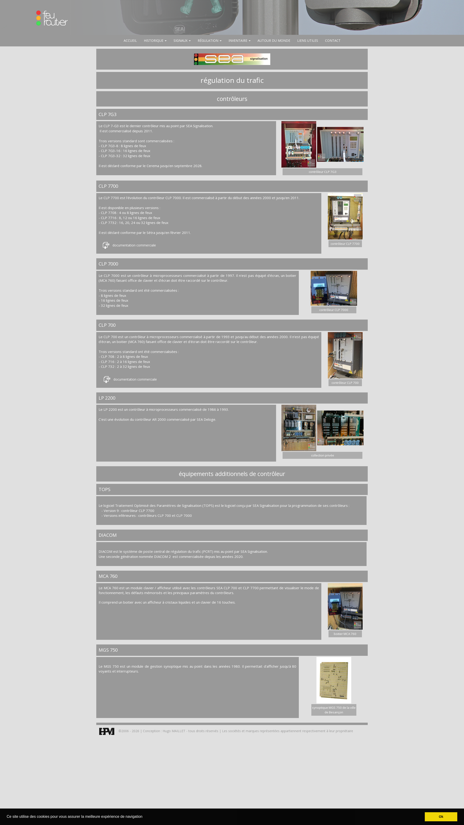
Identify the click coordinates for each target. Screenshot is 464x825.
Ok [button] (441, 817)
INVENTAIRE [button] (240, 40)
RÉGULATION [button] (210, 40)
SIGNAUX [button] (182, 40)
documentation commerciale (134, 245)
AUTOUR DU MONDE (274, 40)
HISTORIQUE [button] (155, 40)
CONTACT (333, 40)
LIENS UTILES (307, 40)
